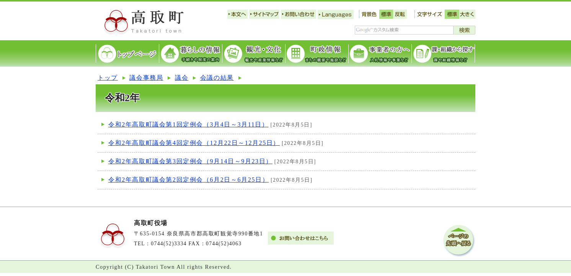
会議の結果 (217, 77)
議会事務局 (146, 77)
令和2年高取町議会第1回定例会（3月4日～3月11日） (188, 124)
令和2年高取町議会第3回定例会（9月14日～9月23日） (190, 161)
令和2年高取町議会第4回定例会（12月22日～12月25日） (194, 143)
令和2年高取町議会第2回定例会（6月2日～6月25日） (188, 179)
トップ (108, 77)
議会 (181, 77)
